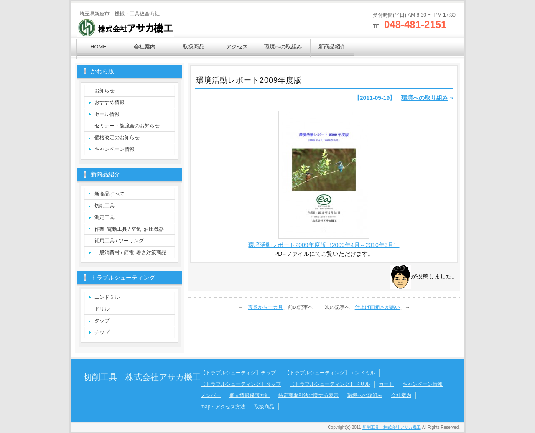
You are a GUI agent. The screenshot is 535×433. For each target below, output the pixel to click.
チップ (102, 332)
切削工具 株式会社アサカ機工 (142, 377)
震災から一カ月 (265, 307)
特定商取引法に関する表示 (308, 395)
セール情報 (107, 114)
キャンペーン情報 (114, 149)
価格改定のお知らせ (117, 137)
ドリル (102, 309)
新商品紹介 (332, 46)
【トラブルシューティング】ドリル (330, 384)
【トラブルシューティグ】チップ (238, 373)
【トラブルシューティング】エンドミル (330, 373)
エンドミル (107, 297)
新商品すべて (109, 194)
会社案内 (144, 46)
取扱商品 (193, 46)
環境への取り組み (424, 97)
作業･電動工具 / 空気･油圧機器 (129, 229)
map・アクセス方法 (223, 407)
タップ (102, 320)
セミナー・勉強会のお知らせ (127, 126)
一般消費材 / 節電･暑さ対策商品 (130, 252)
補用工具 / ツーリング (119, 241)
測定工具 (104, 217)
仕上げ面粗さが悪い (377, 307)
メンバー (211, 395)
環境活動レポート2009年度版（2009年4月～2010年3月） (323, 245)
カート (386, 384)
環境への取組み (283, 46)
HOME (98, 46)
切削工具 (104, 206)
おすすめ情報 (109, 102)
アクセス (237, 46)
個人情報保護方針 (249, 395)
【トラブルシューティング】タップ (241, 384)
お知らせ (104, 91)
